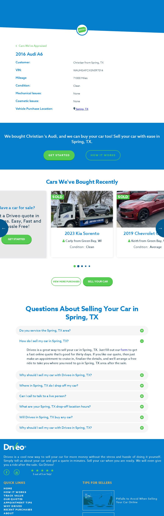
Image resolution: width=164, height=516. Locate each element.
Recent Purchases (18, 509)
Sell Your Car (98, 281)
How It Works (103, 155)
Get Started (59, 155)
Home (8, 488)
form (124, 350)
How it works (15, 492)
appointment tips (18, 502)
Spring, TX (80, 109)
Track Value (14, 495)
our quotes (13, 499)
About (9, 513)
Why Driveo (13, 506)
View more (66, 281)
